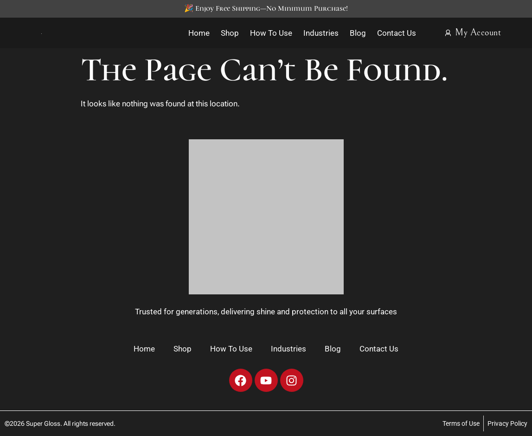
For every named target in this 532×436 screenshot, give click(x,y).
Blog (358, 33)
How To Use (271, 33)
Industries (321, 33)
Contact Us (396, 33)
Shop (230, 33)
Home (199, 33)
